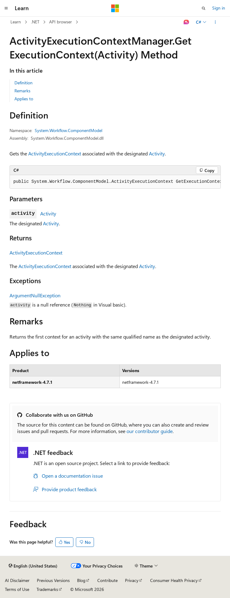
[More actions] (215, 22)
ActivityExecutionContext (54, 153)
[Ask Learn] (186, 22)
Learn (15, 22)
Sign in (218, 8)
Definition (23, 83)
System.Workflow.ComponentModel (68, 130)
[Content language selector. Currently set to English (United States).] (33, 566)
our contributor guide (150, 431)
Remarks (22, 91)
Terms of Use (17, 589)
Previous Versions (53, 580)
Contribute (107, 580)
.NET (35, 22)
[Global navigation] (6, 8)
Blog (81, 580)
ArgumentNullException (35, 295)
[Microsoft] (115, 8)
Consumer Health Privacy (174, 580)
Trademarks (47, 589)
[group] (115, 182)
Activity (157, 153)
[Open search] (203, 8)
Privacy (131, 580)
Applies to (23, 99)
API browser (60, 22)
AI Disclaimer (17, 580)
